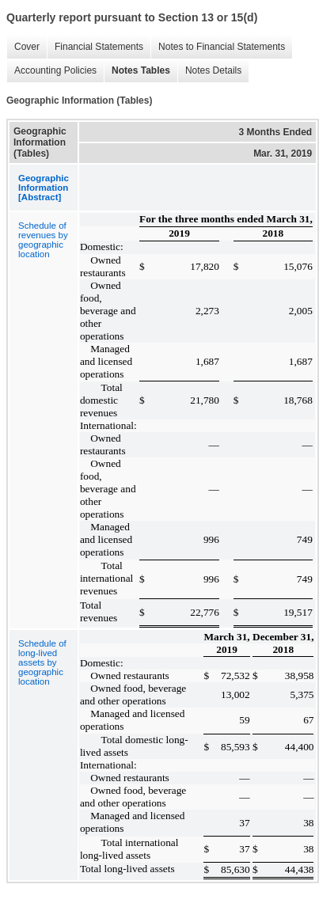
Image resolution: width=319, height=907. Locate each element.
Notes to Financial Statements (217, 47)
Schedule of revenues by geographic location (43, 240)
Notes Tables (137, 71)
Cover (23, 47)
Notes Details (209, 71)
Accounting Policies (51, 71)
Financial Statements (95, 47)
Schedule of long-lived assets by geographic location (42, 662)
